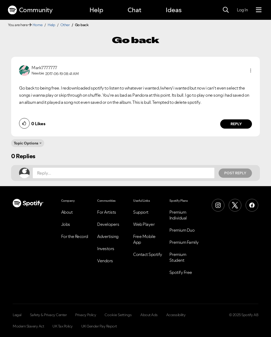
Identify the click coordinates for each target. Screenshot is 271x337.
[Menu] (258, 10)
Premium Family (184, 242)
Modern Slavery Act (28, 326)
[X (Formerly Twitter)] (235, 205)
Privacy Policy (85, 314)
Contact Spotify (147, 254)
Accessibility (176, 314)
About (67, 212)
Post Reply (235, 173)
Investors (105, 248)
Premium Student (177, 257)
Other (65, 24)
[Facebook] (252, 205)
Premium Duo (182, 230)
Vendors (105, 261)
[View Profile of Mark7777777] (44, 68)
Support (140, 212)
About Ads (149, 314)
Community (30, 10)
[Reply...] (123, 173)
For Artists (106, 212)
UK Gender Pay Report (99, 326)
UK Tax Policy (62, 326)
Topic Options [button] (26, 143)
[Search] (225, 10)
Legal (17, 314)
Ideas (174, 10)
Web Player (144, 224)
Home (38, 24)
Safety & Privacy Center (48, 314)
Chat (134, 10)
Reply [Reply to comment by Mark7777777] (236, 124)
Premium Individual (178, 215)
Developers (108, 224)
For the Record (74, 236)
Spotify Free (180, 272)
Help (96, 10)
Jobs (65, 224)
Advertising (108, 236)
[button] (251, 70)
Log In (242, 10)
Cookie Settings (118, 314)
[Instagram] (218, 205)
